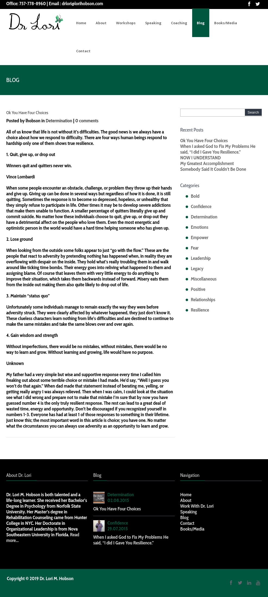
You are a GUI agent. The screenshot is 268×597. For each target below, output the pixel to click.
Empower (199, 237)
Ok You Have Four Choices (27, 112)
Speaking (153, 23)
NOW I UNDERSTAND (200, 158)
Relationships (203, 300)
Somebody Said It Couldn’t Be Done (213, 169)
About (101, 23)
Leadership (201, 258)
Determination (59, 121)
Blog (201, 23)
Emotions (199, 227)
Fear (194, 248)
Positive (198, 289)
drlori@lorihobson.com (82, 4)
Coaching (179, 23)
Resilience (200, 310)
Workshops (126, 23)
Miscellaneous (204, 279)
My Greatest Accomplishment (207, 163)
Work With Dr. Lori (197, 506)
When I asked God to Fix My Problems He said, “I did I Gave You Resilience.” (217, 149)
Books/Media (225, 23)
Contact (83, 51)
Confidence (201, 206)
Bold (195, 196)
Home (81, 23)
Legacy (197, 269)
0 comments (87, 121)
